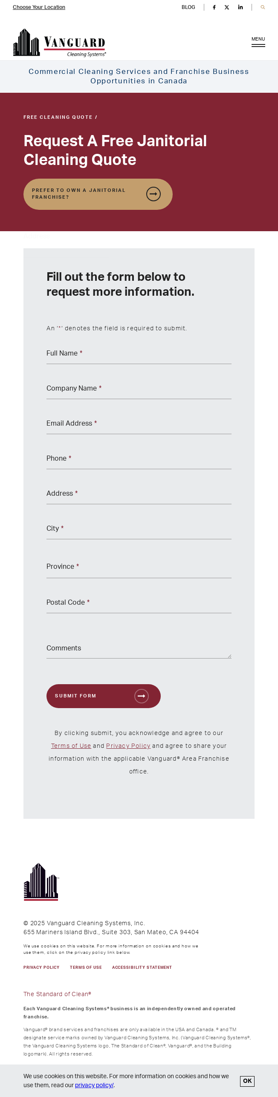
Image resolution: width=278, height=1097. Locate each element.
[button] (262, 7)
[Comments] (138, 645)
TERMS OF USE (86, 968)
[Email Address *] (138, 426)
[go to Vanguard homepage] (59, 43)
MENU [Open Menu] (258, 44)
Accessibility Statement (142, 968)
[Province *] (138, 568)
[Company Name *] (138, 391)
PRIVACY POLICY (41, 968)
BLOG (188, 7)
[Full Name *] (138, 356)
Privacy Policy (128, 746)
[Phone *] (138, 461)
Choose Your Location (39, 7)
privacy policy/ (94, 1085)
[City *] (138, 531)
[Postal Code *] (138, 605)
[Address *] (138, 496)
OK (247, 1081)
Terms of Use (71, 746)
